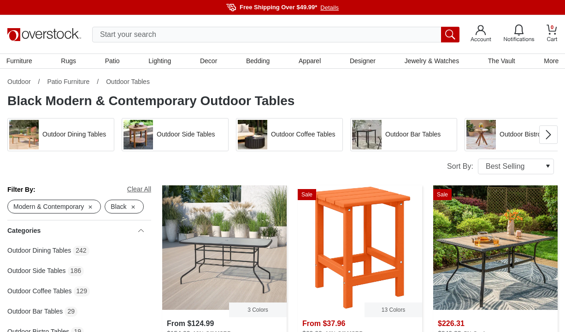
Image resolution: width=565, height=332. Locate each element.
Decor (208, 61)
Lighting (160, 61)
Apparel (310, 61)
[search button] (450, 34)
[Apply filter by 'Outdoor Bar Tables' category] (403, 135)
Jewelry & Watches (431, 61)
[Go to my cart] (552, 34)
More (550, 61)
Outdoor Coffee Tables (39, 292)
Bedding (258, 61)
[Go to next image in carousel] (548, 135)
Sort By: (500, 167)
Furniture (20, 61)
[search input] (275, 34)
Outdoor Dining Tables (39, 251)
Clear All (139, 190)
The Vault (500, 61)
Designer (362, 61)
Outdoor (19, 82)
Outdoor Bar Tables (35, 312)
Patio (113, 61)
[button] (60, 135)
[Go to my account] (481, 34)
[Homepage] (44, 34)
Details (329, 7)
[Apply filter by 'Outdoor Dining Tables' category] (60, 135)
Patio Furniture (68, 82)
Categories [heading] (75, 232)
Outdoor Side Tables (36, 272)
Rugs (69, 61)
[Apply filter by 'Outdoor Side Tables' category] (175, 135)
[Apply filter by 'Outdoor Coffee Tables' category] (289, 135)
